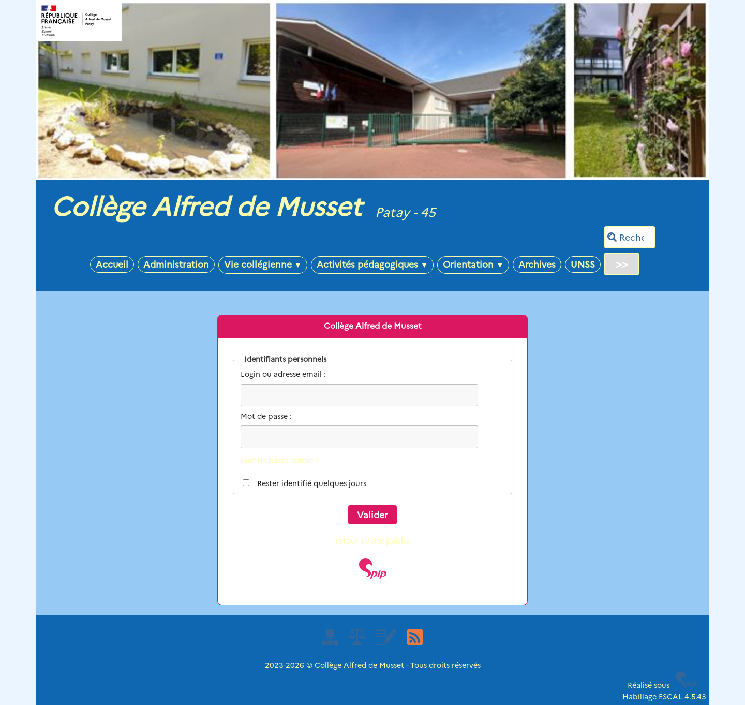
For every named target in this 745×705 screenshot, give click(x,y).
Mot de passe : (266, 416)
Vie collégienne (263, 264)
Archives (537, 264)
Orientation (473, 264)
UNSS (583, 264)
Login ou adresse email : (283, 374)
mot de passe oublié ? (280, 460)
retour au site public (372, 541)
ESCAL (670, 696)
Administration (176, 264)
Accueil (112, 264)
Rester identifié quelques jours (311, 483)
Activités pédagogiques (372, 264)
